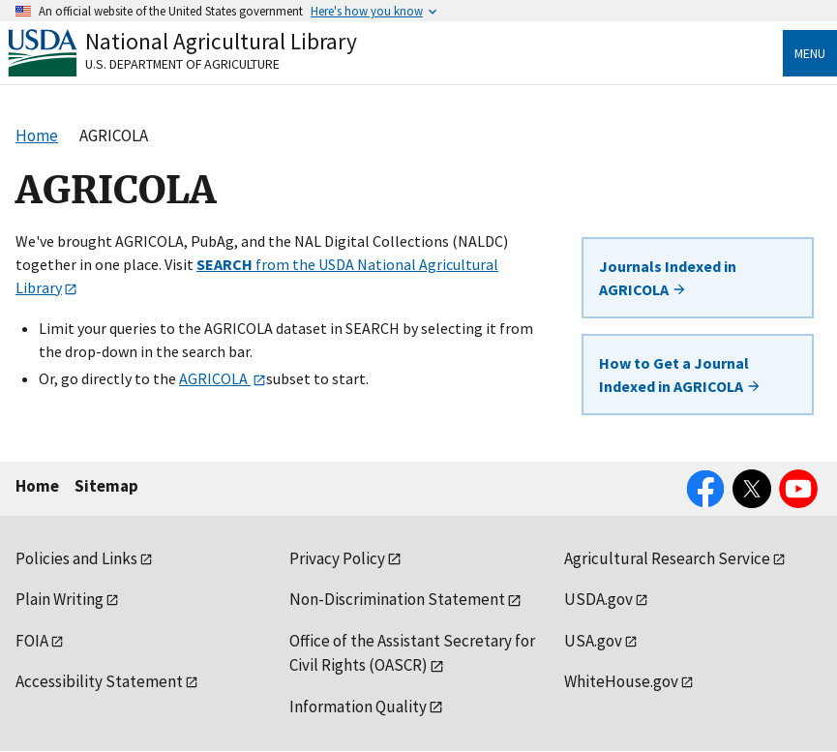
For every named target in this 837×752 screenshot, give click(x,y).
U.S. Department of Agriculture (182, 64)
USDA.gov (598, 599)
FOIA (31, 640)
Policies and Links (76, 558)
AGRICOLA (215, 378)
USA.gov (593, 640)
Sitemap (106, 485)
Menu (809, 53)
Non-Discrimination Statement (397, 599)
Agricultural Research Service (667, 558)
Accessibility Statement (99, 681)
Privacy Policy (337, 558)
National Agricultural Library (221, 41)
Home (37, 485)
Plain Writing (59, 599)
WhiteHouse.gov (621, 681)
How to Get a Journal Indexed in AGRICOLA (680, 374)
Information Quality (358, 706)
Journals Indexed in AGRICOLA (667, 277)
